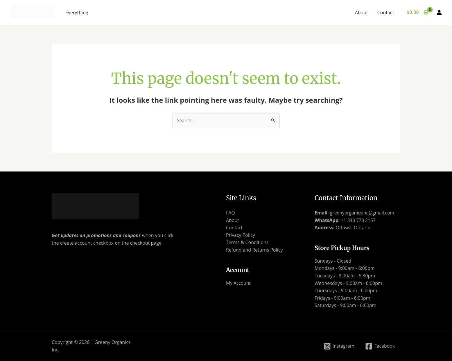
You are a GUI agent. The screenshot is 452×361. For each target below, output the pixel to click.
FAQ (230, 213)
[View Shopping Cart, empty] (417, 12)
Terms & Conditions (247, 242)
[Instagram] (338, 346)
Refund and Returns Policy (254, 250)
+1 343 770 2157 (358, 220)
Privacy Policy (240, 235)
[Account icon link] (439, 12)
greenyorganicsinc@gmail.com (363, 213)
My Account (238, 283)
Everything (76, 12)
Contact (385, 12)
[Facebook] (380, 346)
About (361, 12)
